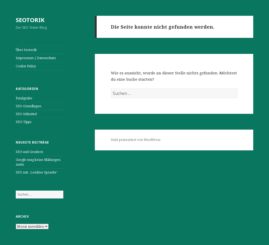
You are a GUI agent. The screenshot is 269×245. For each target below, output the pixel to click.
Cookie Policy (26, 66)
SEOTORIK (30, 20)
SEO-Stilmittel (26, 114)
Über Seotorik (26, 50)
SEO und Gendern (29, 152)
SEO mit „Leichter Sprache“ (37, 172)
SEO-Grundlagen (28, 106)
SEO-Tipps (24, 122)
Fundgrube (24, 98)
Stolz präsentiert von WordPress (136, 139)
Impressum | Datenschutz (36, 58)
